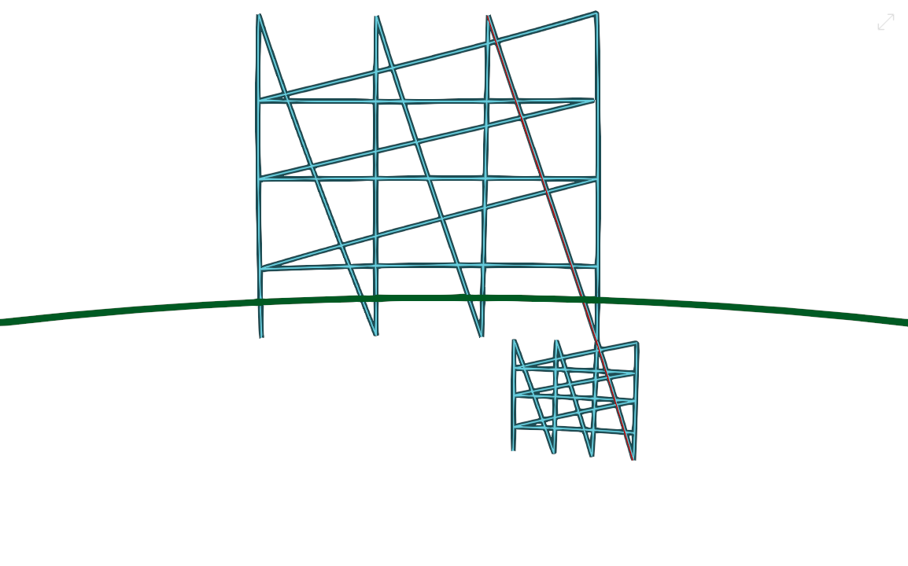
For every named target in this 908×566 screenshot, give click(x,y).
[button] (886, 22)
